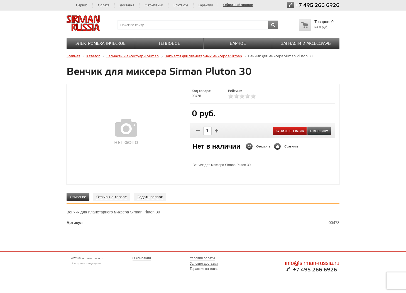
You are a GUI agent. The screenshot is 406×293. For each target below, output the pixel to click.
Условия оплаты (202, 258)
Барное (238, 43)
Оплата (103, 5)
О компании (154, 5)
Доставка (127, 5)
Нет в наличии (217, 146)
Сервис (81, 5)
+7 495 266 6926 (317, 5)
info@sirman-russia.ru (312, 263)
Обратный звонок (238, 5)
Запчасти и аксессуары (306, 43)
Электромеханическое (100, 43)
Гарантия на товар (204, 269)
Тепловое (169, 43)
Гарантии (206, 5)
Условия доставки (204, 263)
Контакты (180, 5)
